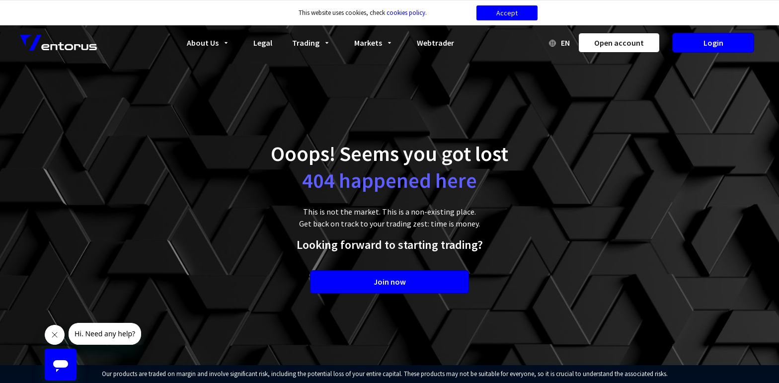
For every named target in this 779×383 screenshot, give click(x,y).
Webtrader (435, 43)
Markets (375, 42)
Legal (262, 43)
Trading (313, 42)
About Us (210, 42)
